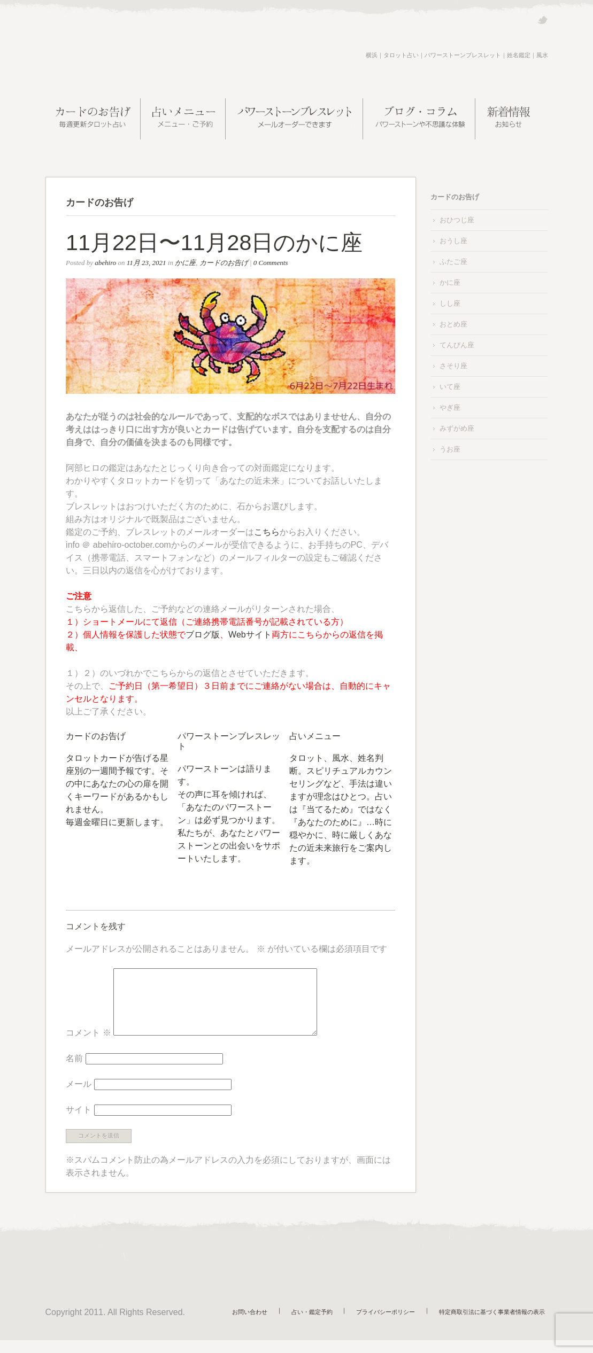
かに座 (185, 263)
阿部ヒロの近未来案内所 (128, 56)
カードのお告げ (223, 263)
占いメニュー (315, 736)
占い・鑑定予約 (327, 1323)
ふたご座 (453, 262)
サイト (78, 1122)
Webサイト (250, 634)
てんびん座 (457, 345)
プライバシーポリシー (395, 1323)
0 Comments (270, 263)
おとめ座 (453, 324)
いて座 (450, 387)
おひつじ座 (457, 220)
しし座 (450, 303)
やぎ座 (450, 407)
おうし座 (453, 241)
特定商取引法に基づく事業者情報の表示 (495, 1323)
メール (78, 1096)
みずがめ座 (457, 428)
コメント (88, 1045)
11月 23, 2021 (146, 263)
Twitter (542, 20)
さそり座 (453, 366)
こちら (267, 531)
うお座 (450, 449)
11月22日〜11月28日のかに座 (214, 242)
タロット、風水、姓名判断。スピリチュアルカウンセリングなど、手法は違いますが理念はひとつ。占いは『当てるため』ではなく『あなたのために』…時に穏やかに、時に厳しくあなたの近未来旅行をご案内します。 (340, 809)
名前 (74, 1071)
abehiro (105, 263)
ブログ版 (203, 634)
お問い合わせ (271, 1323)
